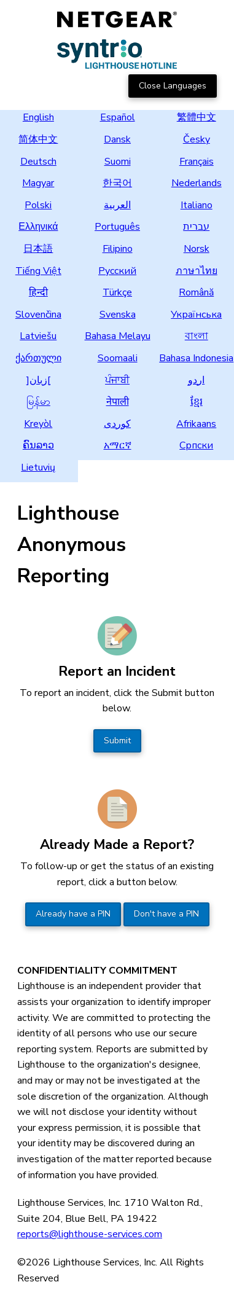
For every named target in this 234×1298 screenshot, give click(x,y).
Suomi (117, 161)
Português (117, 226)
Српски (196, 445)
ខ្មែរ (196, 402)
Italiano (197, 205)
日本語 (38, 249)
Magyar (38, 183)
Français (196, 161)
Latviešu (38, 336)
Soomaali (118, 358)
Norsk (196, 249)
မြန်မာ (38, 402)
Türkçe (117, 292)
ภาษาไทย (196, 271)
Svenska (117, 314)
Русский (117, 271)
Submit (117, 740)
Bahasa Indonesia (196, 358)
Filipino (118, 249)
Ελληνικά (38, 226)
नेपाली (117, 402)
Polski (38, 205)
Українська (196, 314)
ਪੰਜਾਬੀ (117, 380)
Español (117, 117)
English (38, 117)
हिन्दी (38, 292)
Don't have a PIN (166, 914)
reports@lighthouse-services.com (89, 1234)
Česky (196, 139)
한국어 (117, 183)
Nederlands (196, 183)
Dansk (117, 139)
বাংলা (196, 336)
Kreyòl (38, 424)
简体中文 (38, 139)
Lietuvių (38, 467)
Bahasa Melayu (117, 336)
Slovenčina (38, 314)
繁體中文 (196, 117)
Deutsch (38, 161)
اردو (196, 380)
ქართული (38, 358)
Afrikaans (196, 424)
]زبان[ (38, 380)
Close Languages (172, 86)
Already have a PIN (73, 914)
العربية (117, 205)
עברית (196, 226)
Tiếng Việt (38, 271)
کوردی (117, 424)
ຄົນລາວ (38, 445)
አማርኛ (117, 445)
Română (196, 292)
